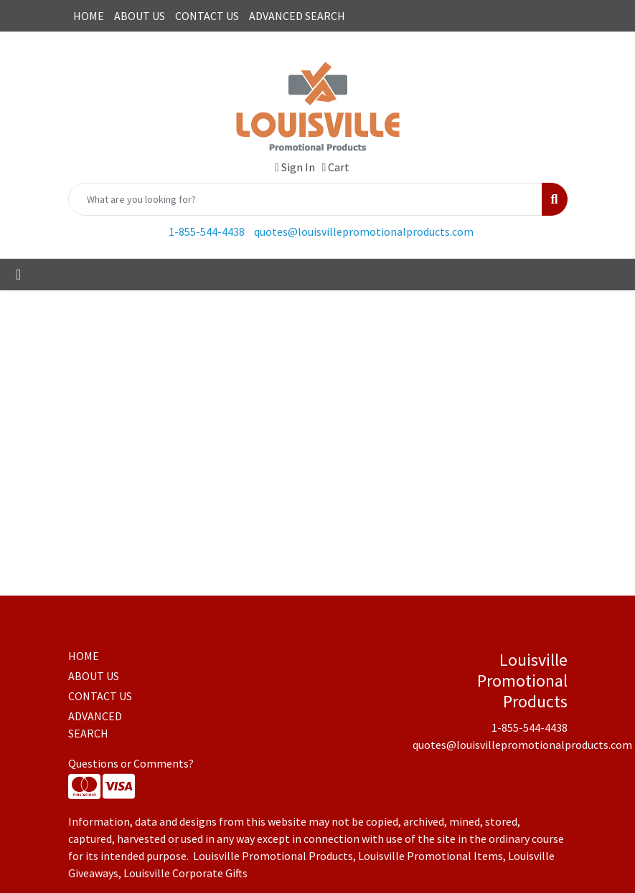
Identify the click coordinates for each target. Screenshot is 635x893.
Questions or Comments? (131, 763)
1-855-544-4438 (207, 231)
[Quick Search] (305, 199)
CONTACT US (207, 16)
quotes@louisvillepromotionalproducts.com (364, 231)
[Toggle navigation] (18, 274)
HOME (88, 16)
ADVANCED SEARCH (297, 16)
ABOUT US (139, 16)
